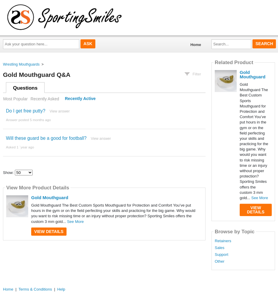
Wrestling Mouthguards (21, 64)
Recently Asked (45, 98)
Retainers (223, 241)
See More (75, 221)
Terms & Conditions (35, 289)
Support (221, 255)
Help (61, 289)
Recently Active (80, 98)
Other (220, 261)
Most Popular (15, 98)
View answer (60, 111)
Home (195, 44)
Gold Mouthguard (49, 197)
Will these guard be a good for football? (46, 138)
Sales (220, 248)
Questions (25, 88)
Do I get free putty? (25, 110)
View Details (49, 231)
